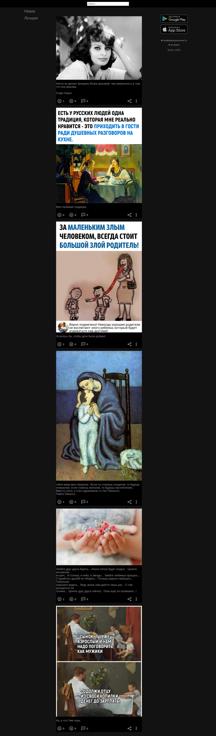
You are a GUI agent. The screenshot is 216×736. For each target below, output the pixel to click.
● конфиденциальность (174, 40)
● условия (174, 44)
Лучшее (31, 18)
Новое (29, 11)
